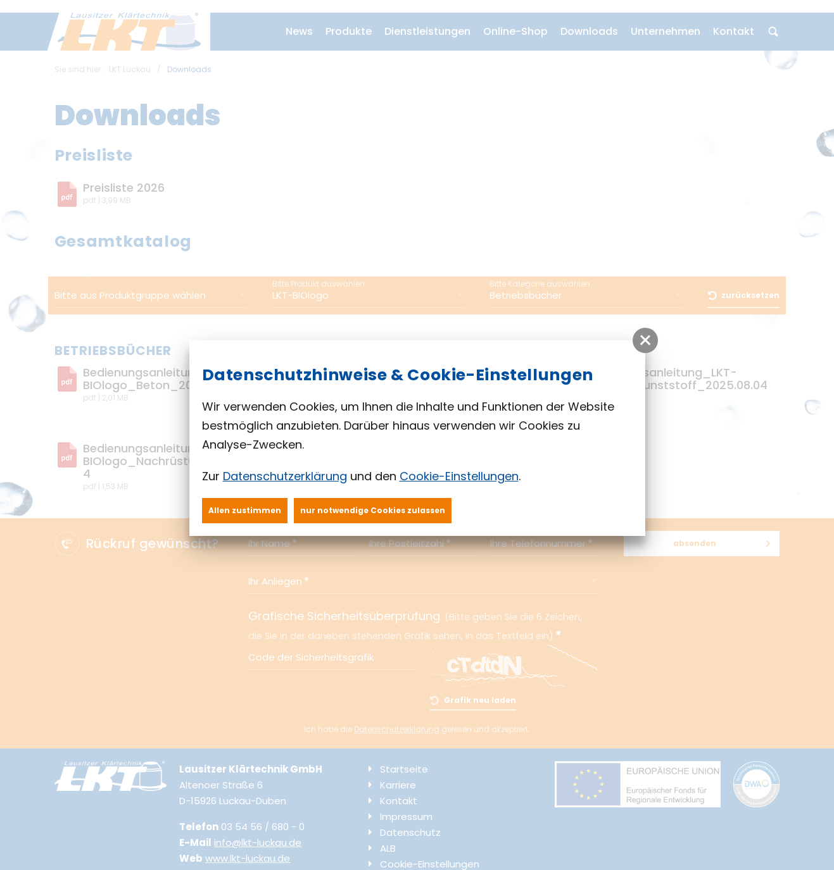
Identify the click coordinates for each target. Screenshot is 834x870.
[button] (645, 340)
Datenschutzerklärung (285, 476)
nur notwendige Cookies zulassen (372, 510)
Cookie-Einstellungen (459, 476)
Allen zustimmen (244, 510)
